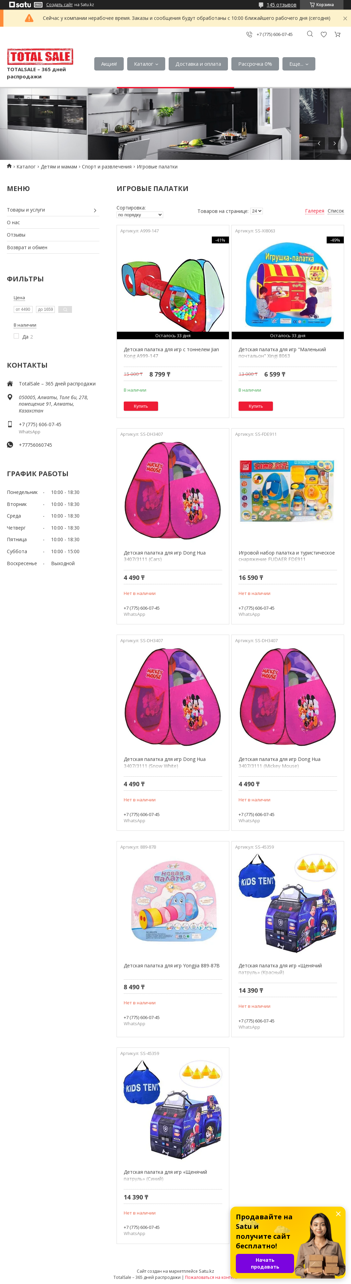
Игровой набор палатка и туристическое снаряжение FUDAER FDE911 (287, 556)
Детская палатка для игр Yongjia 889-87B (172, 965)
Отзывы (16, 234)
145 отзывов (281, 4)
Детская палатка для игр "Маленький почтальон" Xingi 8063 (282, 352)
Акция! (109, 63)
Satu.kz (206, 1271)
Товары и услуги (26, 209)
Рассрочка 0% (255, 63)
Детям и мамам (59, 166)
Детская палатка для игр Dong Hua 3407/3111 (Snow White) (165, 762)
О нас (13, 222)
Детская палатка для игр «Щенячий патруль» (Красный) (280, 969)
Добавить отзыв (323, 34)
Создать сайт (59, 4)
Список (336, 210)
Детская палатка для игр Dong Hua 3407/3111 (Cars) (165, 556)
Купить (141, 406)
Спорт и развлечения (107, 166)
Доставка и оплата (198, 63)
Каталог (143, 63)
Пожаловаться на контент (211, 1277)
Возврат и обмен (27, 247)
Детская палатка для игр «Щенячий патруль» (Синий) (165, 1175)
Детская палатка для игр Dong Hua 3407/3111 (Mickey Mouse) (279, 762)
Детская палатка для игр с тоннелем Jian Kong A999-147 (171, 352)
